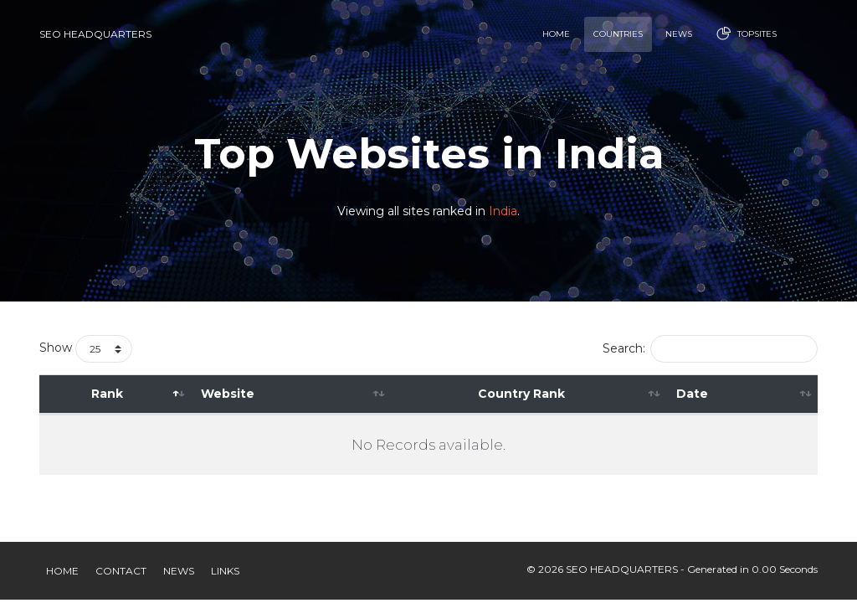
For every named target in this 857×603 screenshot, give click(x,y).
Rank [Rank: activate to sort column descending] (107, 393)
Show (85, 349)
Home (62, 570)
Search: (710, 349)
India (503, 211)
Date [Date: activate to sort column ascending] (692, 393)
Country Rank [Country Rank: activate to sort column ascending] (521, 393)
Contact (120, 570)
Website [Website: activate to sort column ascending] (227, 393)
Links (225, 570)
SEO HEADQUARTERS (95, 34)
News (178, 570)
